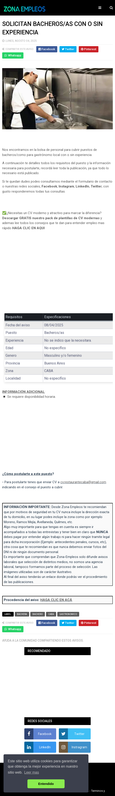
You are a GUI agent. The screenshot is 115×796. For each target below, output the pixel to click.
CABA (51, 614)
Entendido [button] (46, 784)
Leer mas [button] (31, 772)
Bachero (38, 614)
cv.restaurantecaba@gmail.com (83, 482)
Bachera (22, 614)
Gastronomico (68, 614)
